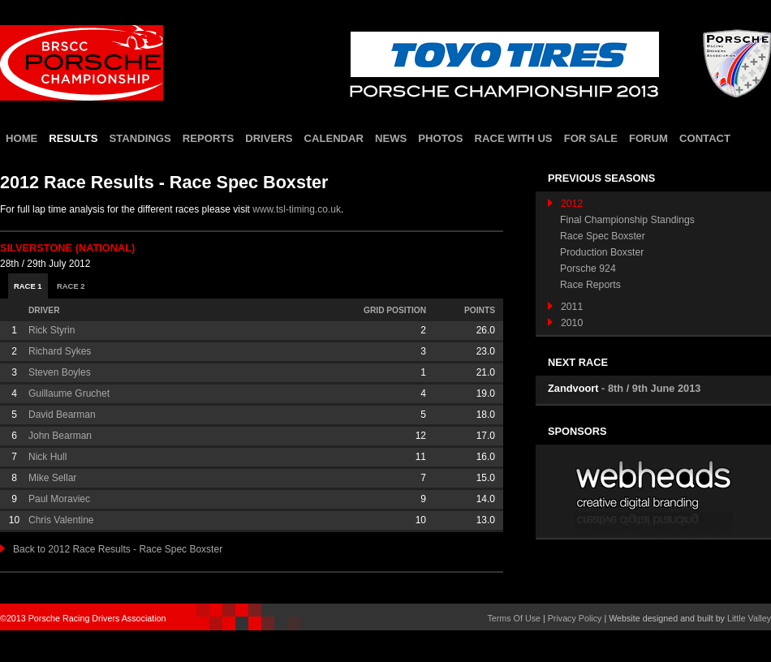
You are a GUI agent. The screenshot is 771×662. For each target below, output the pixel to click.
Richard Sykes (59, 351)
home (21, 138)
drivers (268, 138)
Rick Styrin (51, 330)
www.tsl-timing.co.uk (296, 209)
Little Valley (749, 618)
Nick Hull (47, 456)
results (73, 138)
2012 (565, 203)
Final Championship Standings (627, 220)
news (391, 138)
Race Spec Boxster (602, 236)
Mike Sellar (52, 478)
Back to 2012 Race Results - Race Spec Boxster (111, 549)
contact (704, 138)
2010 (565, 323)
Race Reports (590, 284)
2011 (565, 306)
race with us (513, 138)
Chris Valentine (60, 520)
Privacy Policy (575, 618)
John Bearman (60, 435)
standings (140, 138)
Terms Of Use (514, 618)
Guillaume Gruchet (69, 393)
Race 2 (71, 286)
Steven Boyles (59, 372)
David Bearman (62, 414)
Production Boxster (602, 252)
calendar (334, 138)
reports (208, 138)
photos (440, 138)
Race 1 (28, 286)
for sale (591, 138)
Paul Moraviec (59, 499)
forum (648, 138)
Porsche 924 (588, 268)
